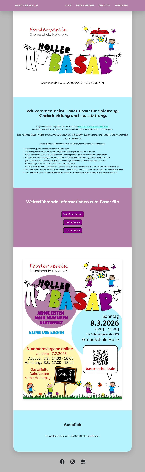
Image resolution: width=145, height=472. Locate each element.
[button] (62, 462)
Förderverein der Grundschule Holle (93, 126)
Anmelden (104, 6)
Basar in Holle (30, 6)
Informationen (85, 6)
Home (68, 6)
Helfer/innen (72, 222)
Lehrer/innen (72, 230)
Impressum (121, 6)
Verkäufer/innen (72, 214)
